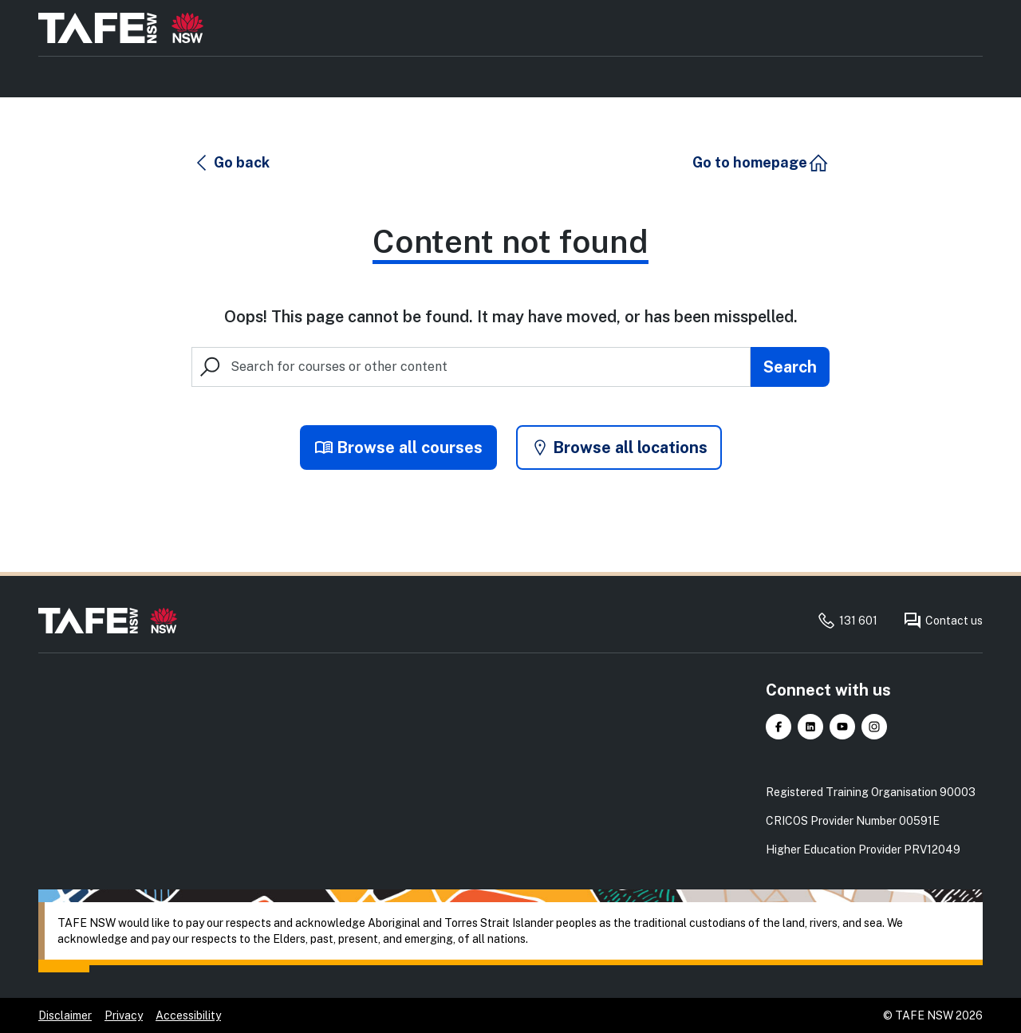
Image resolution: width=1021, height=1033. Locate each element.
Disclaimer (65, 1015)
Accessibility (188, 1015)
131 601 (847, 620)
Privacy (123, 1015)
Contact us (943, 620)
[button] (231, 162)
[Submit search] (790, 367)
